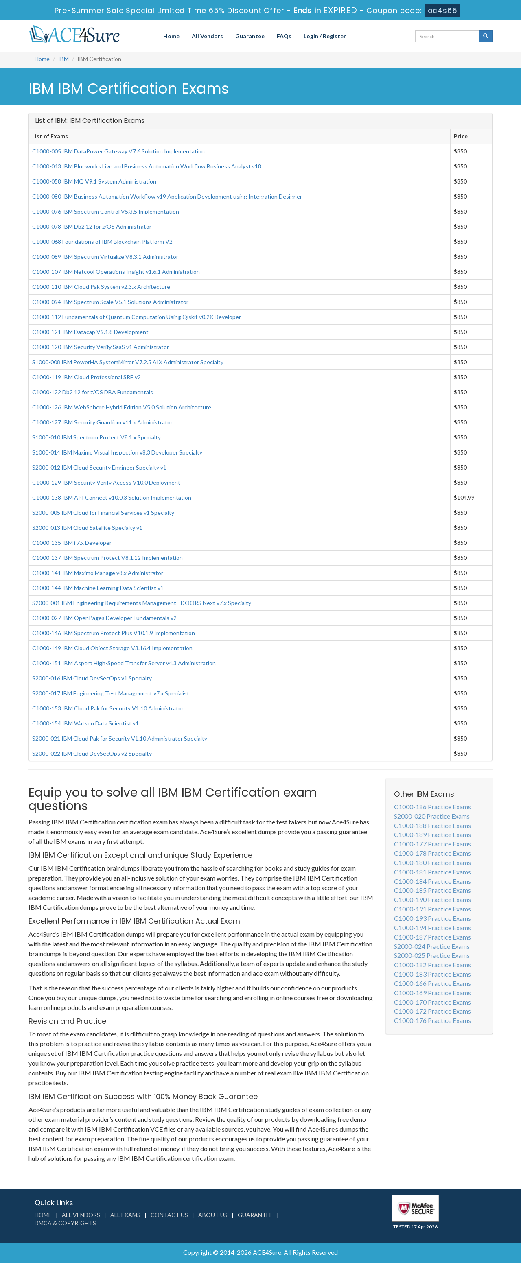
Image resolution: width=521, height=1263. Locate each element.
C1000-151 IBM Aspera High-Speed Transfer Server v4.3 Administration (124, 663)
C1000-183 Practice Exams (432, 974)
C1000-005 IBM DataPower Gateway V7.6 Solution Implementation (118, 151)
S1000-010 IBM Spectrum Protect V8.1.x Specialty (96, 437)
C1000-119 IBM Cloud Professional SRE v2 (86, 377)
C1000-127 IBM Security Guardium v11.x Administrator (102, 422)
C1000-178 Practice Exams (432, 853)
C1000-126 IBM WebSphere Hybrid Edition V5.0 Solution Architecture (121, 407)
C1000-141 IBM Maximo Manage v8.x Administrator (97, 572)
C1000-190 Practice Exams (432, 899)
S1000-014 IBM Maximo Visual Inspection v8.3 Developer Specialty (117, 452)
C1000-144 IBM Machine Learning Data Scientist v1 (98, 587)
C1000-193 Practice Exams (432, 918)
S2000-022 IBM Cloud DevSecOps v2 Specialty (92, 753)
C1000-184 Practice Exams (432, 881)
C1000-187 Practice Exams (432, 937)
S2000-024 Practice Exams (432, 946)
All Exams (125, 1214)
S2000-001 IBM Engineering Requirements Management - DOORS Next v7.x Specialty (141, 602)
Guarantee (250, 36)
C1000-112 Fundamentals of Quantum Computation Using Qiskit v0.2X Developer (136, 316)
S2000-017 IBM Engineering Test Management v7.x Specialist (110, 693)
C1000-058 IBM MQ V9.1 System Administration (94, 181)
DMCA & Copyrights (65, 1222)
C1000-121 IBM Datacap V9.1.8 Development (90, 331)
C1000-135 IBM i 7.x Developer (72, 542)
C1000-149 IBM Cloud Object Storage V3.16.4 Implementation (112, 648)
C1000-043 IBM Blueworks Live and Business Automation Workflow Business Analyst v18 (146, 166)
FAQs (284, 36)
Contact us (169, 1214)
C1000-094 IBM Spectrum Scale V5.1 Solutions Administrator (110, 301)
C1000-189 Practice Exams (432, 834)
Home (171, 36)
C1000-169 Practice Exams (432, 992)
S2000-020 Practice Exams (432, 816)
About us (213, 1214)
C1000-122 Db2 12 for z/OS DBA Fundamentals (92, 392)
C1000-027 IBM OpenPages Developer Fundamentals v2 (104, 617)
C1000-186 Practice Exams (432, 807)
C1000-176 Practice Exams (432, 1020)
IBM (63, 58)
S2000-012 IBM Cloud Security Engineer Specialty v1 (99, 467)
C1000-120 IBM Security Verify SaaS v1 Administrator (100, 346)
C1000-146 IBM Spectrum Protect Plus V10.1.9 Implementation (113, 632)
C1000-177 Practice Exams (432, 844)
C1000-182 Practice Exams (432, 964)
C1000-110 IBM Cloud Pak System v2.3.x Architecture (101, 286)
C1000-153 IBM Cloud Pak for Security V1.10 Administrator (108, 708)
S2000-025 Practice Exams (432, 955)
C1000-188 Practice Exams (432, 825)
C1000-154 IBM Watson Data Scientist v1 (85, 723)
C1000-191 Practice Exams (432, 909)
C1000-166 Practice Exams (432, 983)
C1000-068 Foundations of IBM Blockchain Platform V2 (102, 241)
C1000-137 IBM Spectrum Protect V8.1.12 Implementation (107, 557)
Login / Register (325, 36)
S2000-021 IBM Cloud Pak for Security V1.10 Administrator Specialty (119, 738)
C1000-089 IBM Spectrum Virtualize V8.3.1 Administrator (105, 256)
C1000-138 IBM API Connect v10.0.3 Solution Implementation (111, 497)
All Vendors (207, 36)
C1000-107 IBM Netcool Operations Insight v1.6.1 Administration (116, 271)
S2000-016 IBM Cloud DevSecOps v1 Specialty (92, 678)
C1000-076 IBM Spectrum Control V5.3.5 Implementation (105, 211)
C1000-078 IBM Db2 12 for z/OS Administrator (91, 226)
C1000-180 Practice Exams (432, 862)
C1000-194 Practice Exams (432, 927)
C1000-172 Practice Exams (432, 1011)
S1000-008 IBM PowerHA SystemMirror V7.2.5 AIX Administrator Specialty (127, 361)
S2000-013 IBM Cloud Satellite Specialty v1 (87, 527)
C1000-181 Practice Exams (432, 872)
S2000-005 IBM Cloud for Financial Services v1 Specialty (103, 512)
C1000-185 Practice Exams (432, 890)
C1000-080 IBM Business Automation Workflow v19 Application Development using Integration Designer (167, 196)
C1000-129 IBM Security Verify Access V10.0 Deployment (106, 482)
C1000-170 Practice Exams (432, 1002)
